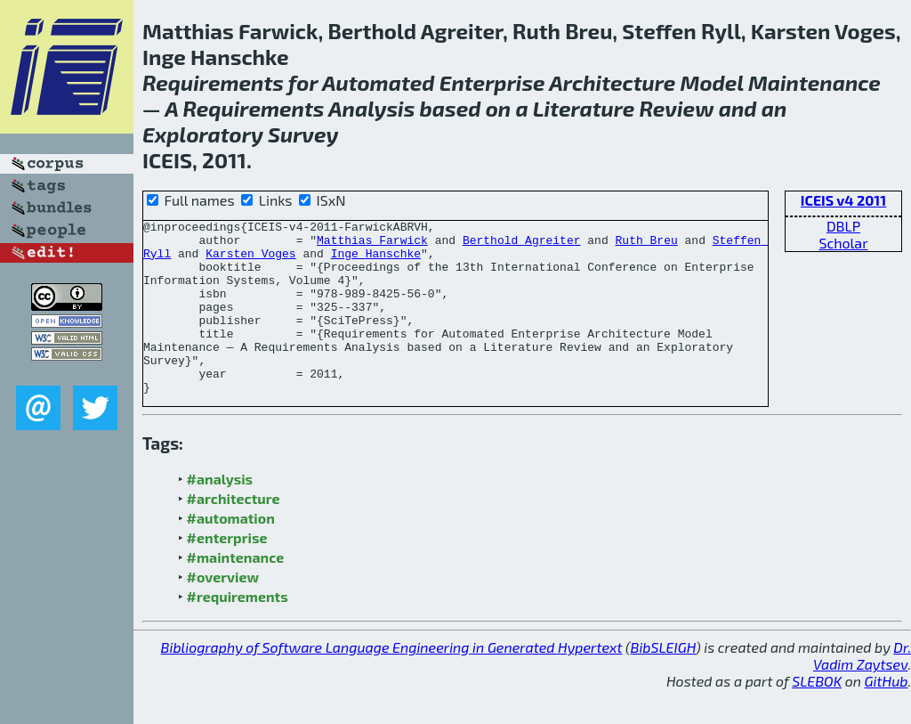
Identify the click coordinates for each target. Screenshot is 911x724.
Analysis (371, 108)
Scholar (842, 242)
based (450, 108)
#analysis (220, 513)
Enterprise (492, 82)
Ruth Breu (646, 245)
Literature (584, 108)
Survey (303, 134)
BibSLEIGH (663, 681)
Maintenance (814, 82)
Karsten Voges (250, 261)
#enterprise (227, 572)
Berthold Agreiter (522, 245)
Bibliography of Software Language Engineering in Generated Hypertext (392, 681)
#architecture (233, 533)
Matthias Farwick (372, 245)
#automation (231, 552)
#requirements (237, 630)
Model (712, 82)
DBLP (843, 225)
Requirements (213, 82)
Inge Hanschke (376, 261)
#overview (223, 611)
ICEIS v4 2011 (843, 199)
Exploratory (202, 134)
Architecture (612, 82)
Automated (378, 82)
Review (677, 108)
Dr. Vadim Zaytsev (862, 690)
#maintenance (236, 591)
